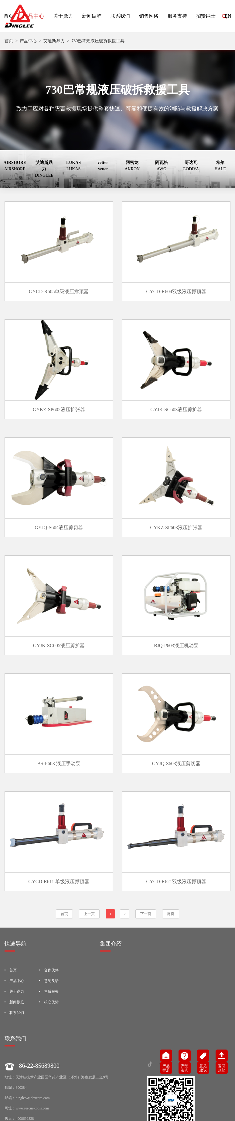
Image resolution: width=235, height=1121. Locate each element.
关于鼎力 (63, 16)
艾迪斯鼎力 (54, 41)
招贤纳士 (206, 16)
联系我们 (120, 16)
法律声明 (19, 1103)
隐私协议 (92, 1103)
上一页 (89, 859)
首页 (9, 41)
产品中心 (33, 16)
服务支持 (177, 16)
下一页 (145, 859)
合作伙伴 (51, 915)
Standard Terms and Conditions (56, 1103)
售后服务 (51, 937)
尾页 (170, 859)
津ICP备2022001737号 (205, 1103)
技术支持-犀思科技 (121, 1103)
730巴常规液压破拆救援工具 (97, 41)
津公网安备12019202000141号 (59, 1114)
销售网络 (148, 16)
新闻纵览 (91, 16)
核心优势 (51, 947)
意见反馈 (51, 926)
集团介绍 (111, 889)
